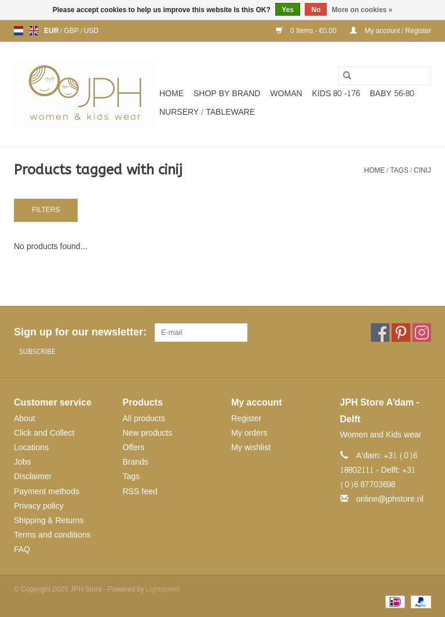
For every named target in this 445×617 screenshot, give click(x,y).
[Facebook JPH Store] (380, 332)
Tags (399, 170)
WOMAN (286, 93)
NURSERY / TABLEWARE (207, 112)
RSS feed (140, 491)
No (315, 10)
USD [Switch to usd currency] (91, 30)
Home (171, 93)
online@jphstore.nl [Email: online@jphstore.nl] (390, 499)
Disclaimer (33, 476)
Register (246, 418)
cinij (422, 170)
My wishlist (251, 447)
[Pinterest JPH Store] (401, 332)
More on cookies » (362, 10)
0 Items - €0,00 (307, 30)
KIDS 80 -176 (336, 93)
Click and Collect (44, 433)
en (33, 30)
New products (148, 433)
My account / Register (390, 30)
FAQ (22, 549)
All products (144, 418)
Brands (135, 462)
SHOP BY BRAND (227, 93)
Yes (288, 10)
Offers (134, 447)
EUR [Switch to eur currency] (52, 30)
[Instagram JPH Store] (422, 332)
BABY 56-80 (392, 93)
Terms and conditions (52, 535)
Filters (46, 209)
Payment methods (46, 491)
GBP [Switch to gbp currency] (72, 30)
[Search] (384, 76)
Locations (31, 447)
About (24, 418)
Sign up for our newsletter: (80, 332)
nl (18, 30)
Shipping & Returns (49, 520)
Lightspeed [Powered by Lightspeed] (163, 589)
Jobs (22, 462)
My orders (249, 433)
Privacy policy (39, 506)
